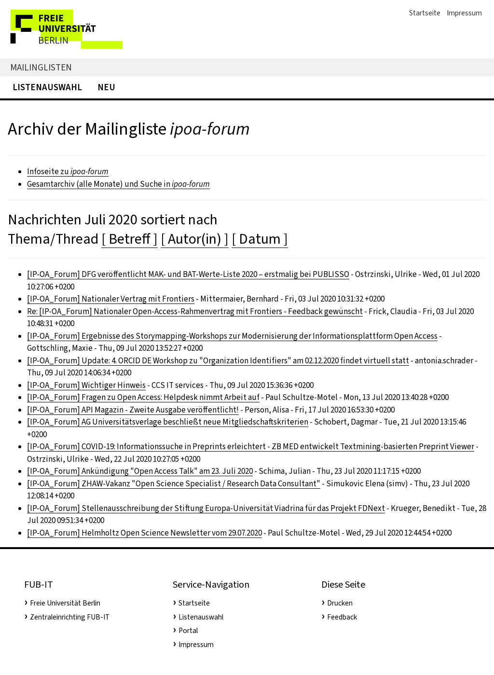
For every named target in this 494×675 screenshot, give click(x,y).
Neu (106, 87)
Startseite (424, 13)
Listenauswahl (47, 87)
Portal (188, 630)
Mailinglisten (41, 67)
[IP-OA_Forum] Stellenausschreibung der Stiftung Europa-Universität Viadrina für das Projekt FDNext (206, 508)
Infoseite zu (68, 171)
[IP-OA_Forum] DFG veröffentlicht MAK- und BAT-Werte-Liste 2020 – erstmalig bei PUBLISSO (188, 274)
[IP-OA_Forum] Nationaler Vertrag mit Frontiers (110, 298)
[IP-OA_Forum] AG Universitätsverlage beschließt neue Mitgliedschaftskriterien (167, 421)
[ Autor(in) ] (195, 238)
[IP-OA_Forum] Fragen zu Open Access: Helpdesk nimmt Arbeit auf (143, 397)
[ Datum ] (260, 238)
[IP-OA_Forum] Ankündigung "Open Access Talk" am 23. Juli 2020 (140, 471)
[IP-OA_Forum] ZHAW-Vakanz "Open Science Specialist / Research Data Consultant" (173, 483)
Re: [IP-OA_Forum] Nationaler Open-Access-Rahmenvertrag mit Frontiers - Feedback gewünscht (195, 311)
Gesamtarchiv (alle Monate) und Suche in (118, 184)
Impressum (464, 13)
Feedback (342, 617)
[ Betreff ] (129, 238)
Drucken (340, 603)
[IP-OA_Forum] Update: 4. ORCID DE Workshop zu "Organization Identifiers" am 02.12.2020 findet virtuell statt (218, 360)
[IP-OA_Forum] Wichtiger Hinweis (86, 385)
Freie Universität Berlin (65, 603)
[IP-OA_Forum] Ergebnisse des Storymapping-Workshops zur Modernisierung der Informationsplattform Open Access (232, 336)
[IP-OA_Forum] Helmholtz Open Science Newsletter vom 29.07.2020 (144, 532)
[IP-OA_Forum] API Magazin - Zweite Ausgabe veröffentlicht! (133, 409)
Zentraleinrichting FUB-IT (70, 617)
